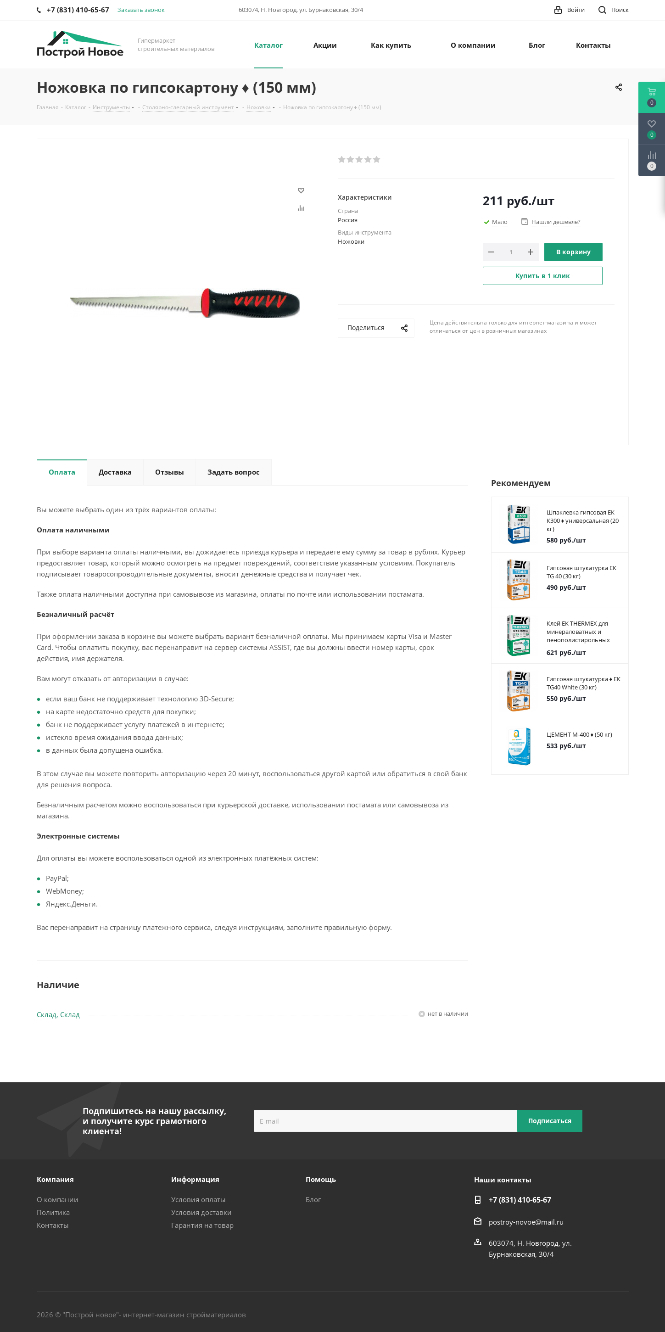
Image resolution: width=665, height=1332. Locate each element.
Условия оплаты (198, 1199)
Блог (313, 1199)
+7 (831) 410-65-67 (520, 1200)
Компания (55, 1179)
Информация (195, 1179)
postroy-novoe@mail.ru (526, 1221)
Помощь (321, 1179)
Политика (53, 1212)
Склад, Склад (58, 1014)
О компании (57, 1199)
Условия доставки (201, 1212)
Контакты (53, 1225)
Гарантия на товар (202, 1225)
